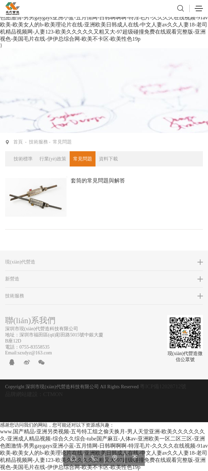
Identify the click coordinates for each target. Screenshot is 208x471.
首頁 (18, 141)
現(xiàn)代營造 (20, 261)
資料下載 (108, 158)
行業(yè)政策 (52, 158)
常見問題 (62, 141)
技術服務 (38, 141)
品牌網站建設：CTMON (34, 394)
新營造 (12, 278)
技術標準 (23, 158)
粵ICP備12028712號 (163, 386)
